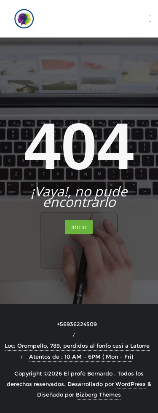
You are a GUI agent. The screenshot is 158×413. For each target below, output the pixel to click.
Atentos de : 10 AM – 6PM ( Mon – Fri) (81, 356)
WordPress (130, 384)
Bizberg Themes (98, 394)
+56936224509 (77, 324)
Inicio (78, 227)
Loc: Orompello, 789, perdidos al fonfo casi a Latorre (77, 345)
